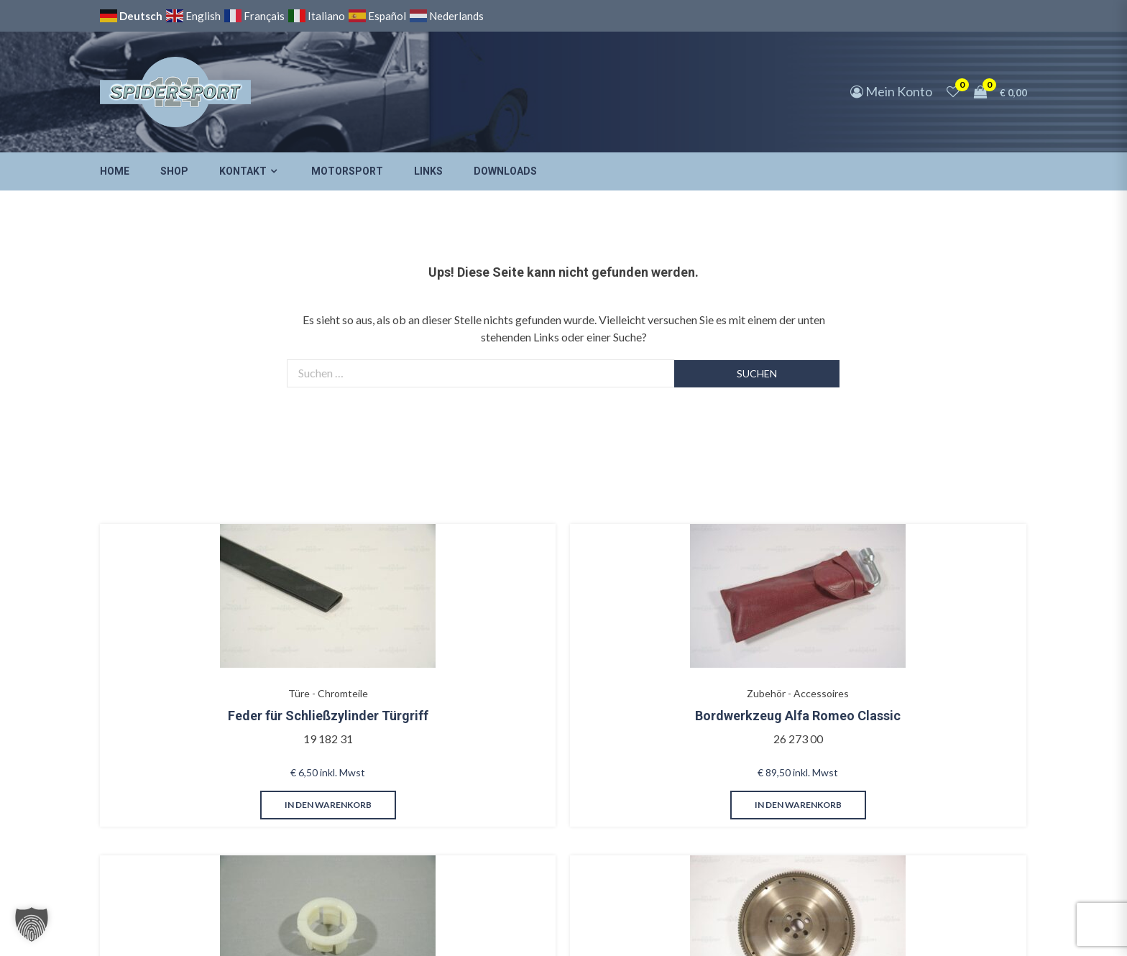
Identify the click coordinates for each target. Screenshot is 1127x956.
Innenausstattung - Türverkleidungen (876, 663)
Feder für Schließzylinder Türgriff (179, 700)
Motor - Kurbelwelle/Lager (702, 656)
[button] (31, 924)
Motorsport (347, 171)
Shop (174, 171)
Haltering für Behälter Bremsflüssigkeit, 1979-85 (527, 715)
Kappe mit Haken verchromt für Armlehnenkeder (875, 715)
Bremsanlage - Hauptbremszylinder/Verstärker (527, 663)
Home (114, 171)
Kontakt (243, 171)
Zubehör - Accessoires (354, 656)
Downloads (505, 171)
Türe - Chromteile (180, 656)
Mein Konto (891, 91)
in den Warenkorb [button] (180, 811)
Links (428, 171)
